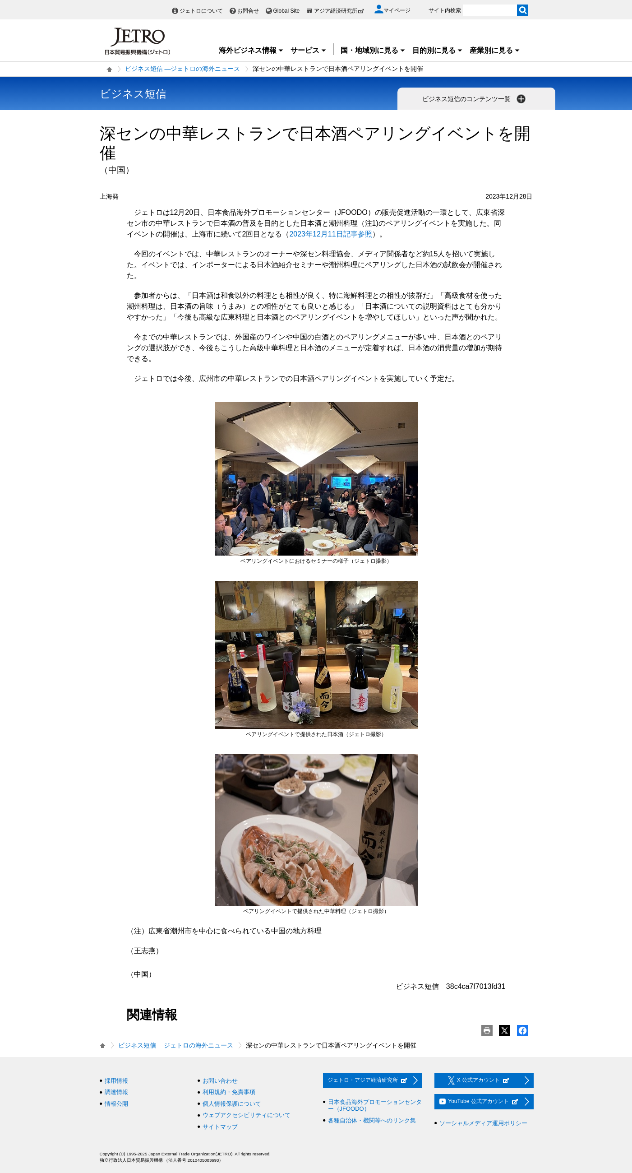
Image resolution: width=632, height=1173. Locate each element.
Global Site (286, 11)
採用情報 (116, 1080)
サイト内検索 (445, 10)
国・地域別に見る (373, 50)
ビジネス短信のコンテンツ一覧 (475, 98)
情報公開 (116, 1103)
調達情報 (116, 1092)
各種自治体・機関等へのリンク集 (372, 1120)
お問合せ (248, 11)
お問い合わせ (220, 1080)
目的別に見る (437, 50)
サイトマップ (220, 1126)
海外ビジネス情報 (251, 50)
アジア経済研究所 (339, 11)
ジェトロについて (201, 11)
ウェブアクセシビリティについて (247, 1115)
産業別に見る (495, 50)
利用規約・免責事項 (229, 1092)
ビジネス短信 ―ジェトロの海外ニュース (182, 68)
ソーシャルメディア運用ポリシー (483, 1123)
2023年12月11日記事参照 (330, 234)
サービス (309, 50)
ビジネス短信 (133, 94)
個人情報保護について (232, 1103)
